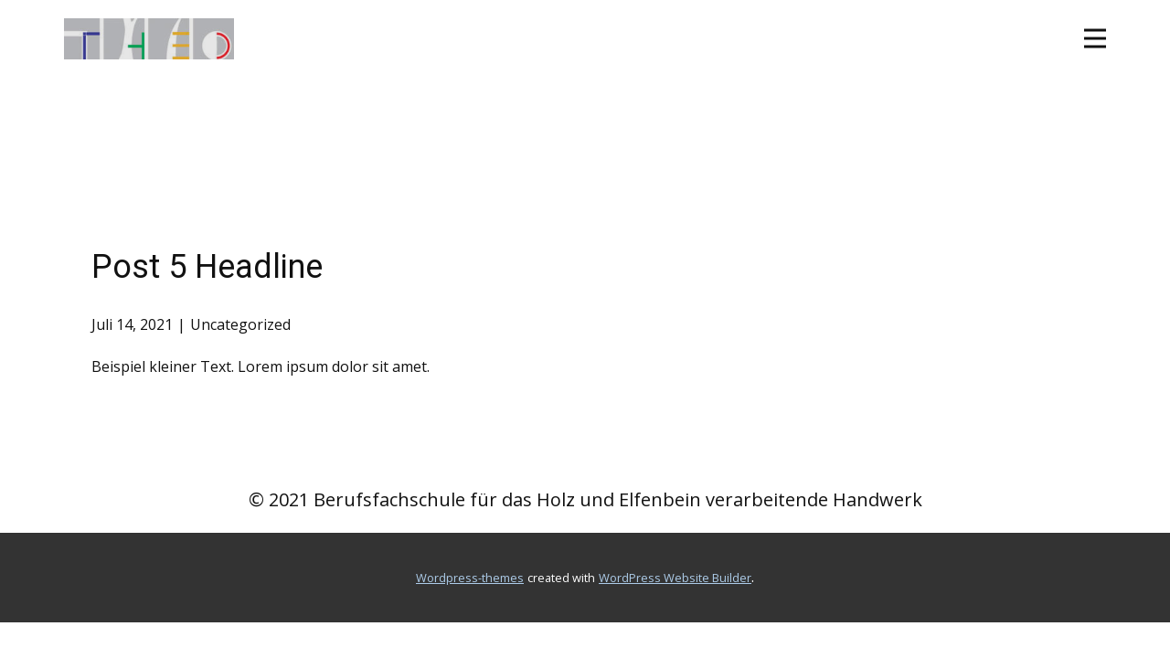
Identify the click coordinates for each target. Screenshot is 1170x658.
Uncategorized (240, 324)
